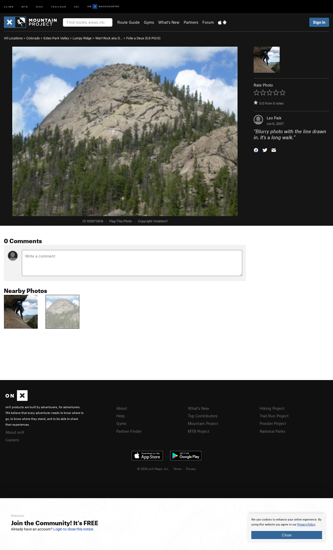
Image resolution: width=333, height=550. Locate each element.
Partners (191, 22)
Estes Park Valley (56, 38)
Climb (9, 6)
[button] (256, 149)
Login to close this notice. (73, 529)
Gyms (149, 22)
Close (287, 535)
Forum (208, 22)
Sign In (319, 22)
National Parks (272, 431)
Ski (77, 6)
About (121, 408)
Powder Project (273, 423)
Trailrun (58, 6)
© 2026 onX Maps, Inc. (153, 468)
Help (120, 415)
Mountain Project (203, 423)
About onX (14, 432)
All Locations (13, 38)
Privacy (191, 468)
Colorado (33, 38)
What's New (169, 22)
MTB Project (198, 431)
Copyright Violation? (153, 221)
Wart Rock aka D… (109, 38)
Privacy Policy (306, 524)
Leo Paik (274, 117)
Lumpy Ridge (82, 38)
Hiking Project (272, 408)
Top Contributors (202, 415)
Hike (39, 6)
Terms (177, 468)
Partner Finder (129, 431)
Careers (12, 439)
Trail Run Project (274, 415)
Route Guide (128, 22)
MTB (25, 6)
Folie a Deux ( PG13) (143, 38)
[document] (286, 528)
